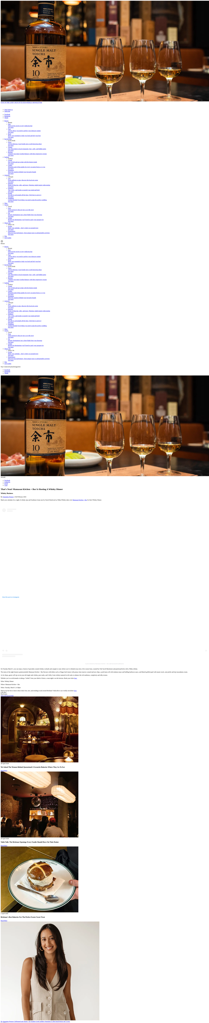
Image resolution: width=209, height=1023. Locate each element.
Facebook (7, 114)
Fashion (6, 157)
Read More (4, 770)
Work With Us (8, 109)
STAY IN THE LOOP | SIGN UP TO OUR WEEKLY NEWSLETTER (21, 102)
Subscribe (7, 111)
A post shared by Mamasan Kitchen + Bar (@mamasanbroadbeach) (104, 663)
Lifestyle (7, 175)
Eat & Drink (8, 139)
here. (75, 678)
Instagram (7, 116)
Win (5, 236)
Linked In (7, 482)
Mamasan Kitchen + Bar (80, 500)
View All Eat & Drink (7, 695)
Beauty (6, 121)
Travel (6, 205)
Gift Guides (7, 238)
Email (6, 483)
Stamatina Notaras (8, 497)
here (75, 690)
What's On (7, 223)
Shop (5, 203)
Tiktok (6, 118)
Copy (6, 485)
